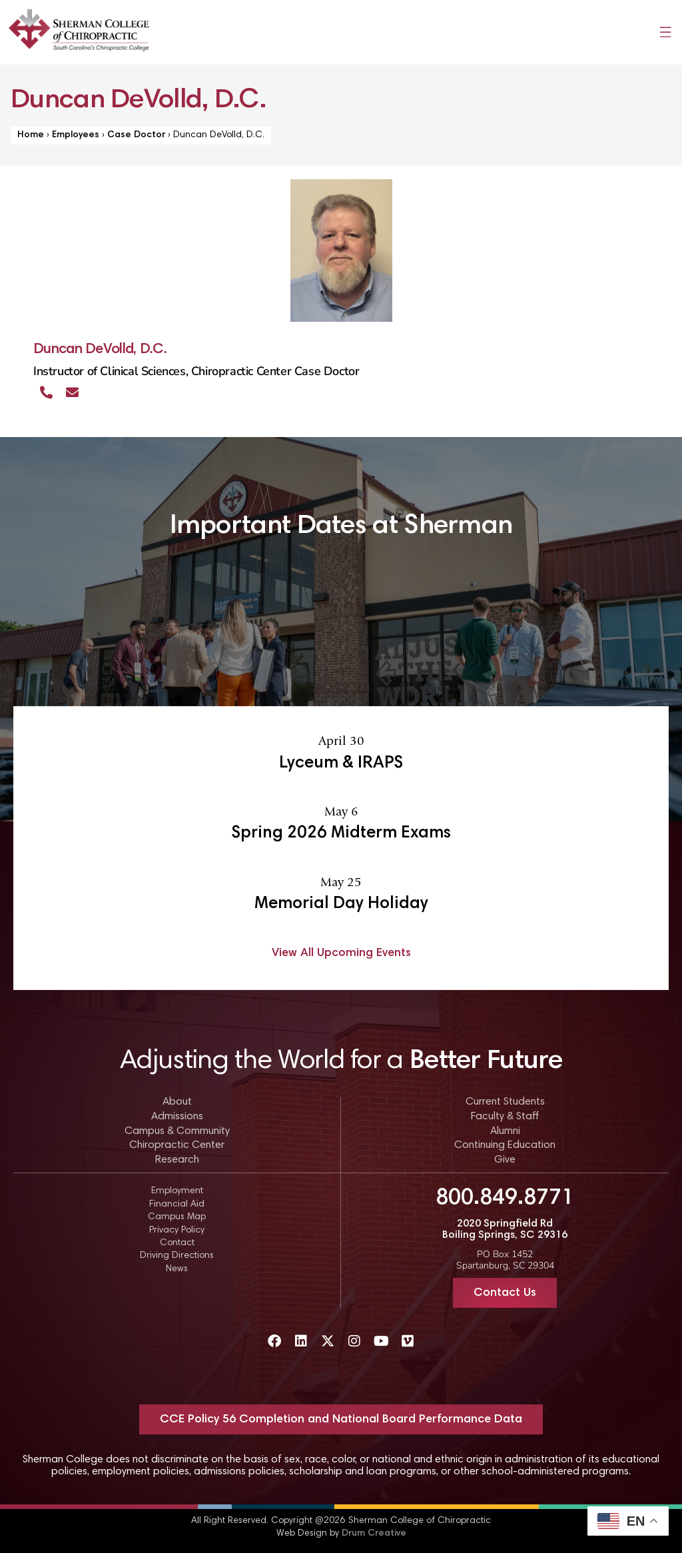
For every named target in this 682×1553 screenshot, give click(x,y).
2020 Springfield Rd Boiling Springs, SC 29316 (504, 1230)
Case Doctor (136, 135)
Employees (75, 135)
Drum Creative (374, 1533)
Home (30, 135)
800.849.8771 (505, 1198)
